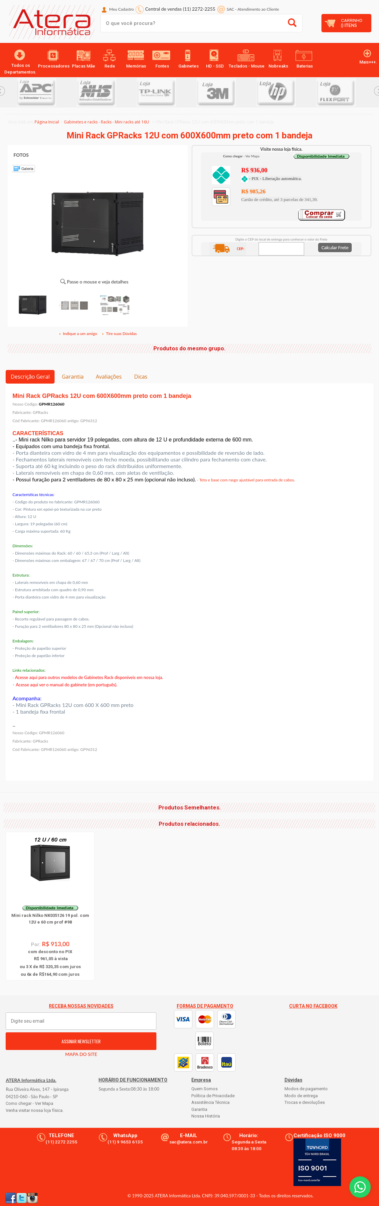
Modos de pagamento (306, 1088)
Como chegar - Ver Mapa (29, 1103)
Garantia (73, 376)
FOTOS (21, 155)
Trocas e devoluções (304, 1102)
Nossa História (205, 1116)
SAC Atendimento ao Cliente (253, 9)
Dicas (140, 376)
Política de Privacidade (213, 1095)
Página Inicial (47, 122)
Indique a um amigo (78, 333)
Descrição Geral (30, 376)
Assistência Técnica (210, 1102)
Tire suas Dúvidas (119, 333)
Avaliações (109, 376)
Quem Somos (204, 1088)
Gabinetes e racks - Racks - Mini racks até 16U (106, 122)
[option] (47, 92)
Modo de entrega (301, 1095)
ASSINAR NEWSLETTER (81, 1041)
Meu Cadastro (121, 9)
